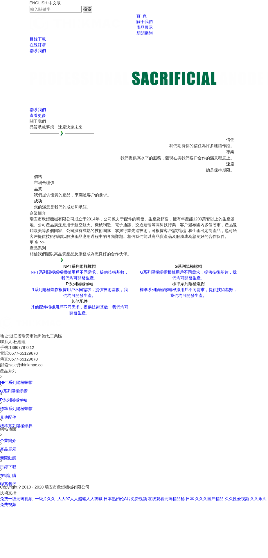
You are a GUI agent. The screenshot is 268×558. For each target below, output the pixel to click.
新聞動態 (144, 33)
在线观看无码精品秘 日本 (171, 498)
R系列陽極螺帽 (13, 399)
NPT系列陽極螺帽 (16, 382)
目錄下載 (38, 39)
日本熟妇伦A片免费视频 (125, 498)
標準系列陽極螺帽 (16, 408)
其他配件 (8, 417)
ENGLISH (38, 3)
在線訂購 (38, 44)
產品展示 (144, 27)
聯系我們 (38, 50)
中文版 (54, 3)
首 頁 (141, 15)
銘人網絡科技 (29, 493)
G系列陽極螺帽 (14, 391)
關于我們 (144, 21)
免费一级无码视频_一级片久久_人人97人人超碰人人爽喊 (51, 498)
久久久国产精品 (209, 498)
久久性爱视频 (237, 498)
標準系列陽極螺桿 (16, 426)
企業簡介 (8, 440)
